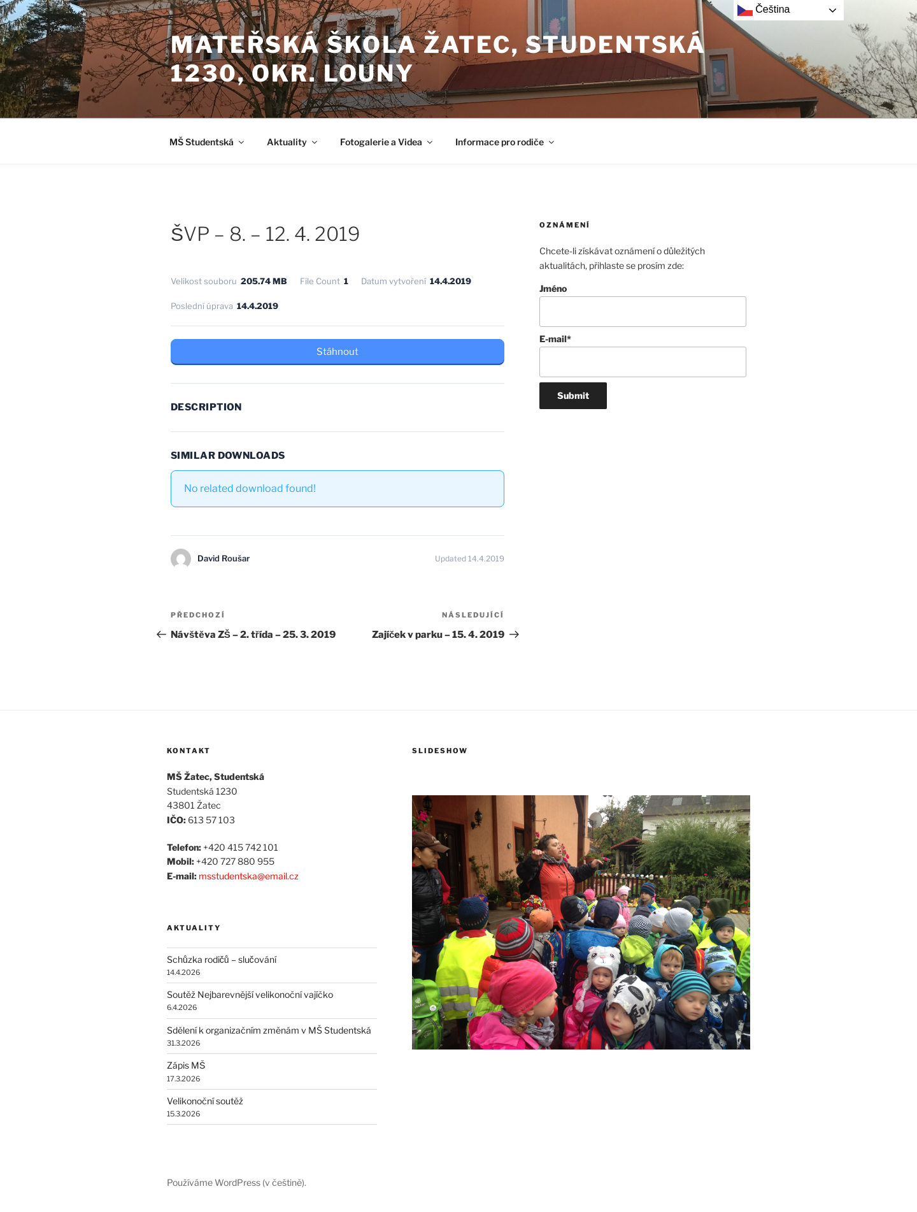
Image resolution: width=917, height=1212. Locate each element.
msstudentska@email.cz (249, 875)
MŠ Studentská (207, 141)
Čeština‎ (763, 10)
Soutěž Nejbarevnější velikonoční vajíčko (250, 994)
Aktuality (293, 141)
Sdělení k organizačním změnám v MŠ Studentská (269, 1030)
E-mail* (642, 355)
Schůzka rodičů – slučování (221, 959)
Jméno (642, 305)
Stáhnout (337, 351)
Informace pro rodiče (505, 141)
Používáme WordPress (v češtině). (236, 1182)
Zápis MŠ (186, 1065)
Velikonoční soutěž (205, 1100)
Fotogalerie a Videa (387, 141)
